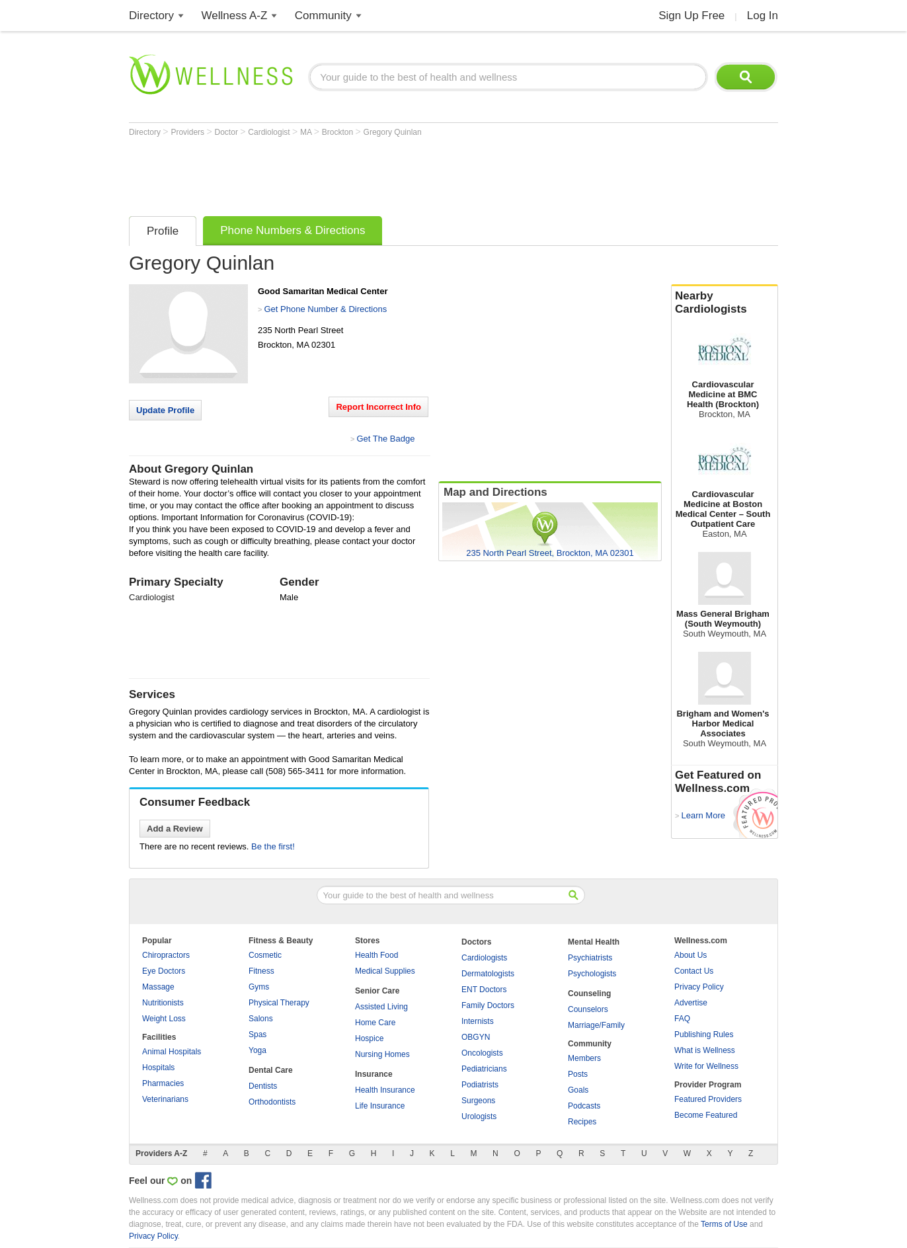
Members (584, 1058)
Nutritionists (163, 1002)
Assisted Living (381, 1006)
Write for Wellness (706, 1066)
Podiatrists (479, 1084)
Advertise (690, 1002)
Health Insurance (385, 1090)
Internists (477, 1021)
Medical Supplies (385, 971)
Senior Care (377, 990)
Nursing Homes (382, 1054)
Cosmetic (265, 955)
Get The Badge (385, 439)
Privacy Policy (699, 987)
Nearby (724, 303)
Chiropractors (166, 955)
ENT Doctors (483, 989)
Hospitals (158, 1067)
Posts (578, 1074)
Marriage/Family (596, 1025)
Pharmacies (163, 1083)
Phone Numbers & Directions (292, 230)
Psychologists (592, 973)
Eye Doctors (163, 971)
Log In (762, 15)
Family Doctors (487, 1005)
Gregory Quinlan (393, 132)
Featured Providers (708, 1099)
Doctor (228, 132)
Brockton (339, 132)
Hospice (369, 1038)
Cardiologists (484, 957)
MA (307, 132)
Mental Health (593, 942)
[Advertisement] (369, 173)
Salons (261, 1018)
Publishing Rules (703, 1034)
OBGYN (475, 1037)
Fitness (261, 971)
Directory (151, 15)
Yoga (257, 1050)
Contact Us (693, 971)
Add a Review (175, 829)
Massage (158, 987)
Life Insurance (380, 1106)
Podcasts (584, 1106)
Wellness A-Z (235, 15)
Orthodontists (272, 1102)
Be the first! (273, 846)
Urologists (478, 1116)
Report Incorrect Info (378, 407)
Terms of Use (724, 1224)
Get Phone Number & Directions (325, 309)
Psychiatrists (590, 957)
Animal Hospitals (171, 1051)
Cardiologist (270, 132)
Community (323, 15)
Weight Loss (164, 1018)
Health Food (376, 955)
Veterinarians (165, 1099)
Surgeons (478, 1100)
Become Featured (705, 1115)
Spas (257, 1034)
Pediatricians (484, 1068)
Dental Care (271, 1070)
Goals (578, 1090)
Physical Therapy (279, 1002)
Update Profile (165, 410)
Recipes (582, 1121)
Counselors (588, 1009)
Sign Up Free (691, 15)
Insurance (374, 1074)
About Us (690, 955)
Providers (188, 132)
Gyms (259, 987)
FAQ (682, 1018)
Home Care (375, 1022)
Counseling (589, 993)
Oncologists (482, 1053)
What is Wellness (704, 1050)
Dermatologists (487, 973)
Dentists (263, 1086)
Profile (162, 231)
